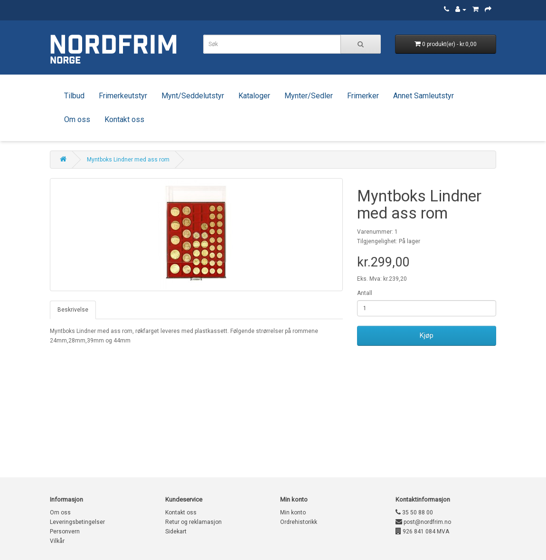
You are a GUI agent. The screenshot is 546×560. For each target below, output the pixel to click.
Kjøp (426, 335)
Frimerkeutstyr (123, 95)
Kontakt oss (124, 119)
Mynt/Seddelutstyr (192, 95)
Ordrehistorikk (298, 522)
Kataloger (254, 95)
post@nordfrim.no (423, 522)
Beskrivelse (72, 309)
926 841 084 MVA (422, 531)
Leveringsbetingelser (77, 522)
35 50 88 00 (414, 512)
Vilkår (57, 541)
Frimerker (363, 95)
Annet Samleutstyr (423, 95)
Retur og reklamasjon (193, 522)
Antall (364, 293)
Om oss (77, 119)
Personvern (65, 531)
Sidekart (176, 531)
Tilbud (74, 95)
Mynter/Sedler (308, 95)
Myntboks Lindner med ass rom (128, 159)
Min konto (293, 512)
